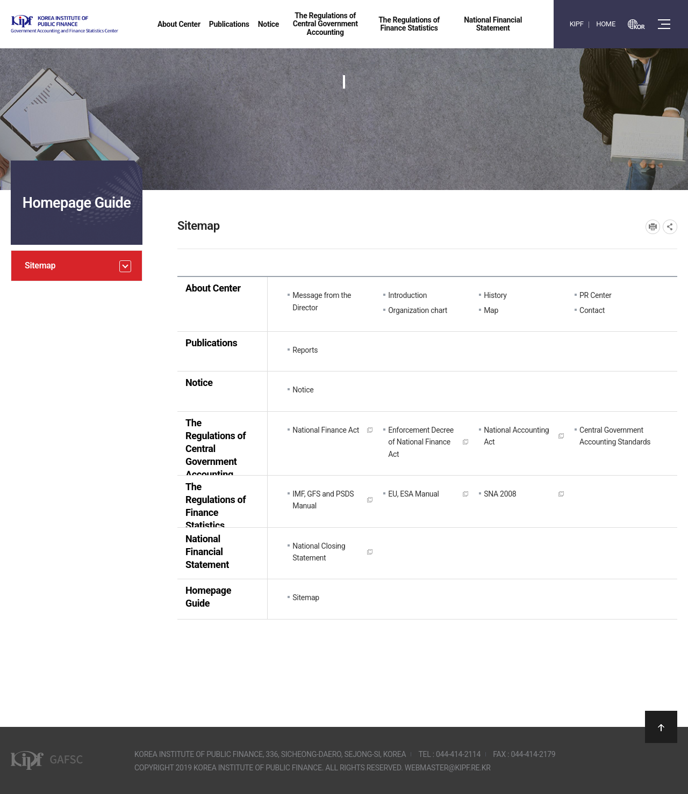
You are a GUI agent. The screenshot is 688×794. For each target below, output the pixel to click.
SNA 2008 (500, 494)
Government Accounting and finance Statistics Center (93, 24)
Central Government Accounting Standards (614, 436)
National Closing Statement (318, 552)
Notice (199, 382)
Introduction (407, 295)
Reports (305, 350)
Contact (592, 310)
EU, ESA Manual (413, 494)
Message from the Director (321, 301)
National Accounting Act (516, 436)
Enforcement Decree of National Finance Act (421, 442)
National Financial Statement (207, 551)
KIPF (577, 24)
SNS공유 (670, 227)
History (495, 295)
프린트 (653, 227)
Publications (211, 342)
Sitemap (305, 597)
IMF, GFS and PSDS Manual (323, 500)
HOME (605, 24)
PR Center (595, 295)
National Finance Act (325, 430)
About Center (213, 288)
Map (491, 310)
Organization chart (417, 310)
